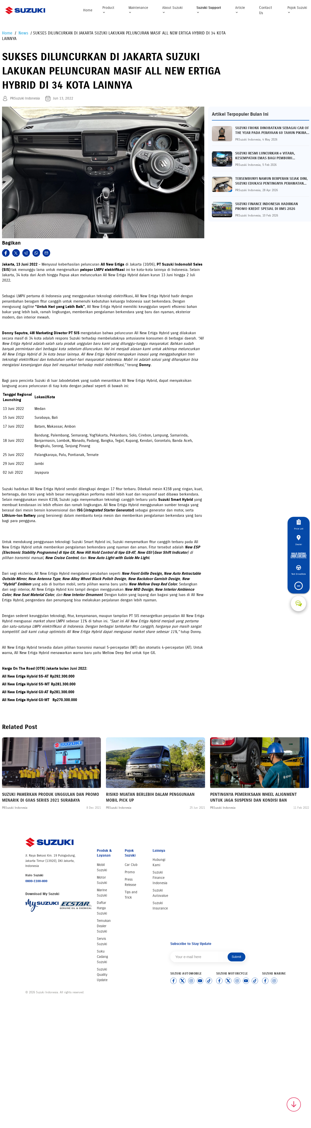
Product (108, 10)
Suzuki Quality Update (102, 974)
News (24, 33)
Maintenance (138, 10)
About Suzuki (172, 10)
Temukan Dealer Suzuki (104, 926)
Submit (236, 957)
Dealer (298, 534)
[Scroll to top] (294, 1104)
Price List (298, 514)
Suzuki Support (208, 10)
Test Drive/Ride (298, 578)
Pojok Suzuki (297, 10)
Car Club (131, 865)
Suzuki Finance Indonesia (160, 877)
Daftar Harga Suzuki (102, 908)
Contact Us (265, 10)
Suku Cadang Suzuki (102, 956)
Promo (130, 872)
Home (87, 10)
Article (240, 10)
